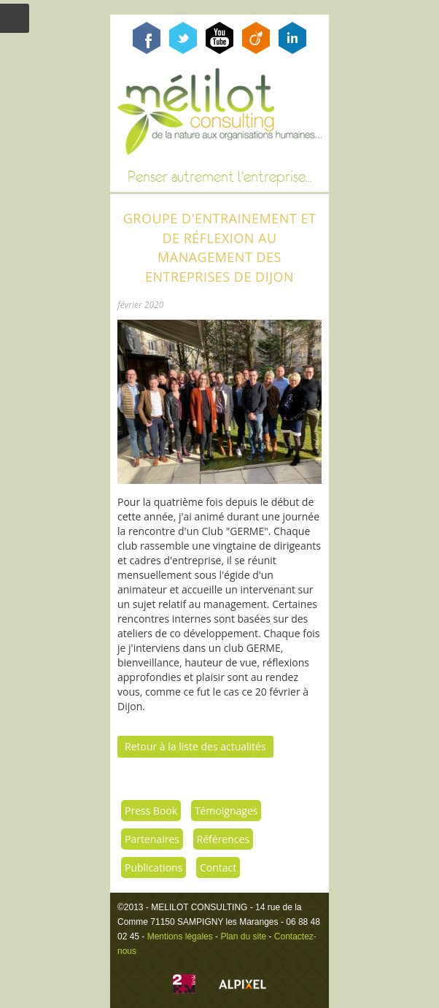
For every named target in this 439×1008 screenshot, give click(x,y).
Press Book (151, 810)
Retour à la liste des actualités (195, 746)
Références (223, 839)
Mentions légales (180, 936)
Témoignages (226, 810)
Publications (153, 867)
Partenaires (152, 839)
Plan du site (243, 936)
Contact (218, 867)
